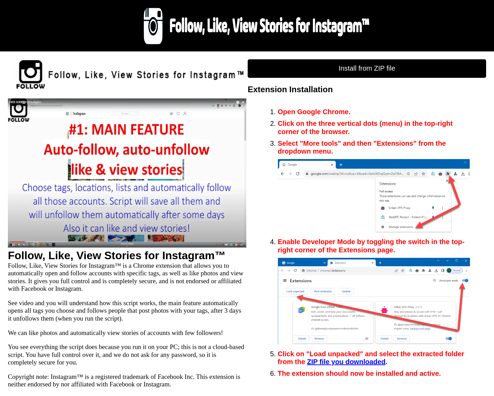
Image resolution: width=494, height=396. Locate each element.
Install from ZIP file (367, 68)
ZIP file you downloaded (346, 361)
